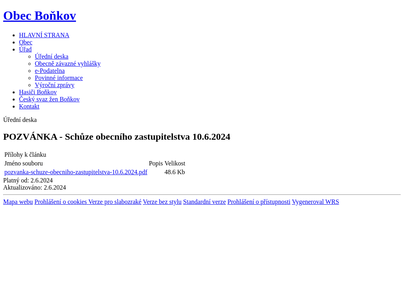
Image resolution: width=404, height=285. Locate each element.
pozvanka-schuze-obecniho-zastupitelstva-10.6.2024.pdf (75, 172)
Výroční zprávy (54, 85)
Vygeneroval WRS (315, 201)
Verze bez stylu (162, 201)
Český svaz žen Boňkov (49, 99)
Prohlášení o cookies (61, 201)
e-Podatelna (50, 70)
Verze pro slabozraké (114, 201)
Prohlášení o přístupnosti (259, 201)
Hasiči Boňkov (38, 92)
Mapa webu (18, 201)
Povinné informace (59, 77)
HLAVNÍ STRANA (44, 35)
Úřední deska (51, 56)
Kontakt (29, 106)
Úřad (25, 49)
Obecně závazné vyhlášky (68, 63)
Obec (25, 42)
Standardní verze (204, 201)
